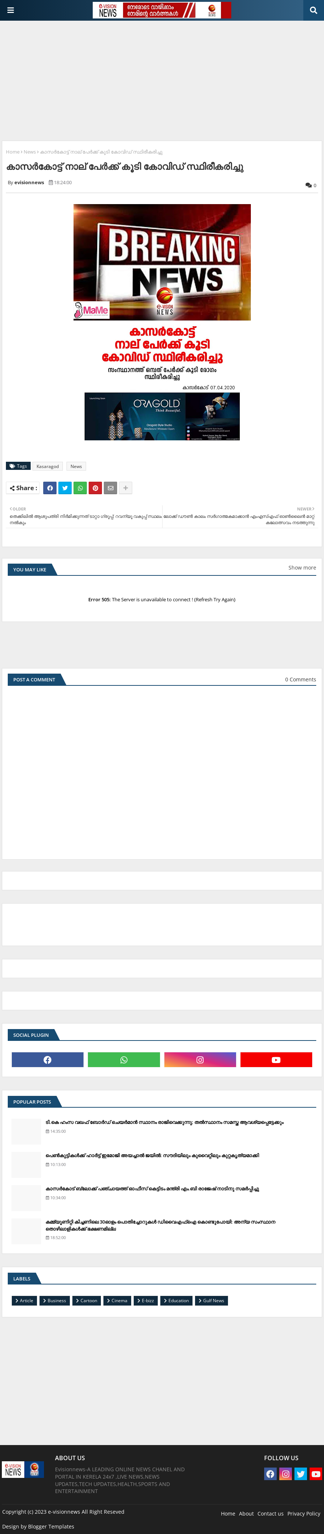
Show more (302, 567)
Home (13, 151)
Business (57, 1300)
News (30, 151)
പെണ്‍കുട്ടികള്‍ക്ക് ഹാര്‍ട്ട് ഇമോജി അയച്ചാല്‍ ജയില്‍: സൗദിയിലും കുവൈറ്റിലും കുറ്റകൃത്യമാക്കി (152, 1155)
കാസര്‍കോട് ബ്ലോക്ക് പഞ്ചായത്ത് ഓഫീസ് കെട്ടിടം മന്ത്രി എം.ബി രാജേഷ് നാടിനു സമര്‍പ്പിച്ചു (152, 1188)
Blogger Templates (51, 1526)
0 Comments (300, 679)
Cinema (119, 1300)
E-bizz (148, 1300)
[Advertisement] (163, 78)
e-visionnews (64, 1511)
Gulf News (213, 1300)
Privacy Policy (303, 1513)
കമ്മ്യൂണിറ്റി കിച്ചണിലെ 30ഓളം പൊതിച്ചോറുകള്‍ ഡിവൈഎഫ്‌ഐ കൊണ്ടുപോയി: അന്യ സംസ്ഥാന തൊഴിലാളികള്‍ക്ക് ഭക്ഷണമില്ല (160, 1225)
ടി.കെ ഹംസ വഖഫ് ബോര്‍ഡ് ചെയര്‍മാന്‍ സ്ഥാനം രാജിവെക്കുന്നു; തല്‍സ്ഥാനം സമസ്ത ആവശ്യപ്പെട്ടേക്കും (164, 1122)
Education (178, 1300)
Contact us (271, 1513)
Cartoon (89, 1300)
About (246, 1513)
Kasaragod (48, 466)
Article (26, 1300)
